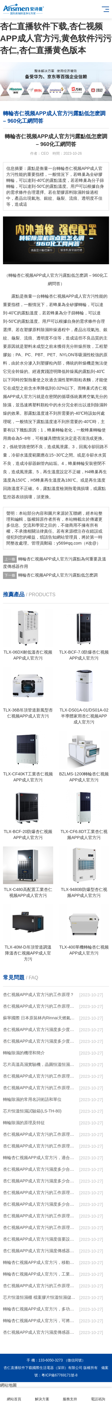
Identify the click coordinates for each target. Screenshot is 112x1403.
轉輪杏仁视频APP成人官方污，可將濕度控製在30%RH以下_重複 (40, 1320)
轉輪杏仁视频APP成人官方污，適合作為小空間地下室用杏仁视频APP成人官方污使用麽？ (40, 1157)
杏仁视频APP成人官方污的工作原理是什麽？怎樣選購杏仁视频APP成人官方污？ (40, 1134)
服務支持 (70, 1395)
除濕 (45, 329)
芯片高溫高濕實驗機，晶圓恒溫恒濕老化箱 (40, 1064)
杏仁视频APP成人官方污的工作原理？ (38, 994)
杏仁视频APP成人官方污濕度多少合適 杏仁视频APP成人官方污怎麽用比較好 (40, 1180)
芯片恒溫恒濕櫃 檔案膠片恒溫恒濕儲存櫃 (40, 1297)
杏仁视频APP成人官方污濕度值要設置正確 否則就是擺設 (40, 1239)
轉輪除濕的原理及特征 (24, 1122)
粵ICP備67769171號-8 (59, 1375)
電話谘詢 (98, 1395)
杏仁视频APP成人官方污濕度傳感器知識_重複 (40, 1250)
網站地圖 (8, 1385)
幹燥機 (84, 363)
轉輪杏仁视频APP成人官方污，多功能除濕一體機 (40, 1309)
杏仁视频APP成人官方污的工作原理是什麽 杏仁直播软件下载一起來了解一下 (40, 1285)
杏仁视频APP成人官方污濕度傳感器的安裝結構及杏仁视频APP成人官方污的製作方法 (40, 1332)
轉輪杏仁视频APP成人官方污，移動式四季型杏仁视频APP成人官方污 (40, 1262)
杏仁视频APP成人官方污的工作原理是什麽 (40, 1227)
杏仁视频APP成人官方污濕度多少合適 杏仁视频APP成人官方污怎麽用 (40, 1204)
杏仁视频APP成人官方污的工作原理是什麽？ (40, 1146)
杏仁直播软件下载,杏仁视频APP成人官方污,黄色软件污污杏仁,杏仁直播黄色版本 (55, 38)
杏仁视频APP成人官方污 (72, 296)
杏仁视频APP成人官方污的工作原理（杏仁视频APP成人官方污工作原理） (40, 1076)
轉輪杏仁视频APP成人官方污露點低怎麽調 (58, 575)
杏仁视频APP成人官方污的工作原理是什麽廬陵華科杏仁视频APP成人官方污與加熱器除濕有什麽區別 (40, 1215)
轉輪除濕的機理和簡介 (24, 1052)
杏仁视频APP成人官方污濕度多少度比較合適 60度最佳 (40, 1029)
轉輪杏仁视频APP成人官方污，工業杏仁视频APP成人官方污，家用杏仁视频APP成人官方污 (40, 1274)
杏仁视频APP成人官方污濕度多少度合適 (40, 1041)
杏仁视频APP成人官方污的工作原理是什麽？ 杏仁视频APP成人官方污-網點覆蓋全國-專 (40, 1192)
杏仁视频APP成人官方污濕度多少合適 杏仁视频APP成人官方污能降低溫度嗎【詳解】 (40, 1169)
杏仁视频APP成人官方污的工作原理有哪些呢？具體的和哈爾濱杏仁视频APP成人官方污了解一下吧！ (40, 1087)
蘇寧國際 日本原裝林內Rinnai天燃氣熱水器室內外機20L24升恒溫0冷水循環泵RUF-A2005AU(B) (40, 1017)
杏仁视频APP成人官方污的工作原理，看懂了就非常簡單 (40, 1006)
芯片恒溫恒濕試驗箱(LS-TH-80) (32, 1111)
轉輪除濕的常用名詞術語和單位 (32, 1099)
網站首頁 (14, 1395)
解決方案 (42, 1395)
